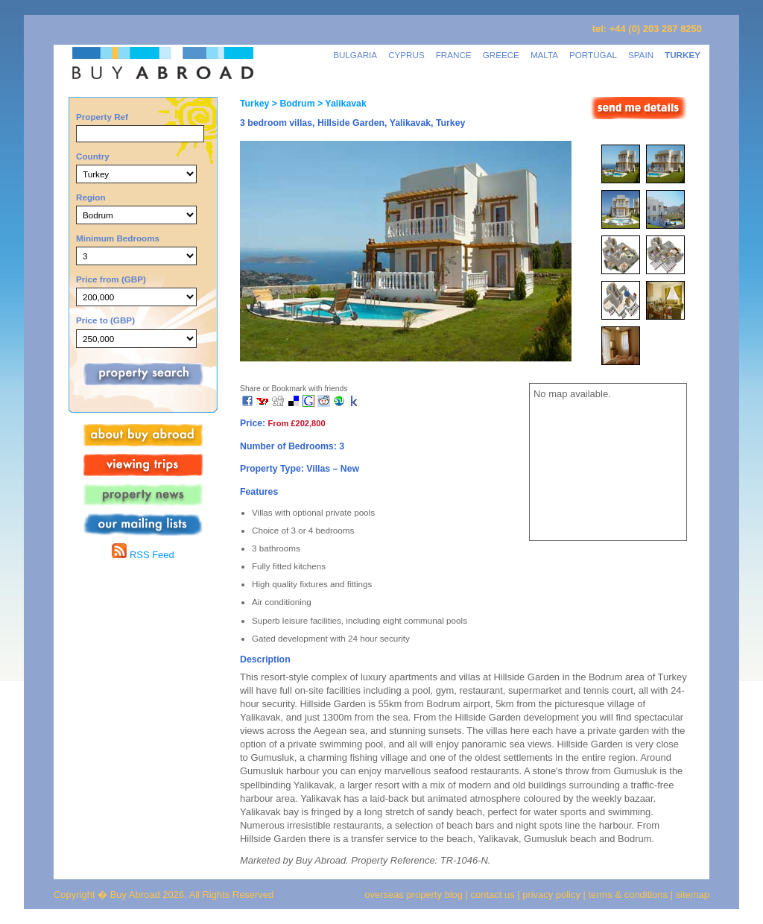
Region (91, 197)
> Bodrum (291, 103)
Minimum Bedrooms (117, 238)
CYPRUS (406, 55)
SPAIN (640, 55)
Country (93, 156)
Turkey (254, 103)
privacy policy (551, 894)
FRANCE (454, 55)
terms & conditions (630, 894)
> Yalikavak (341, 103)
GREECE (501, 55)
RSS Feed (143, 554)
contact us (493, 894)
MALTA (544, 55)
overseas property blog (413, 894)
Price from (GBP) (111, 279)
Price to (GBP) (105, 320)
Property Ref (102, 116)
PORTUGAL (593, 55)
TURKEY (682, 55)
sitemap (691, 894)
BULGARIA (355, 55)
